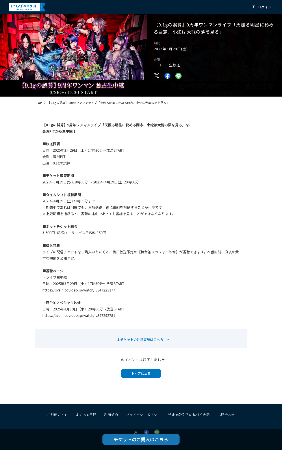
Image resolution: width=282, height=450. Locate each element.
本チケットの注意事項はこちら (140, 339)
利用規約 (111, 414)
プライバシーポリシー (143, 414)
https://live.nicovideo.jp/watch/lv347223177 (78, 290)
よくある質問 (86, 414)
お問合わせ (226, 414)
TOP (39, 103)
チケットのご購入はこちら (141, 439)
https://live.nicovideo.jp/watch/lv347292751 (78, 315)
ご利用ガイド (57, 414)
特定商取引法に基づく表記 (189, 414)
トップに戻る (141, 373)
